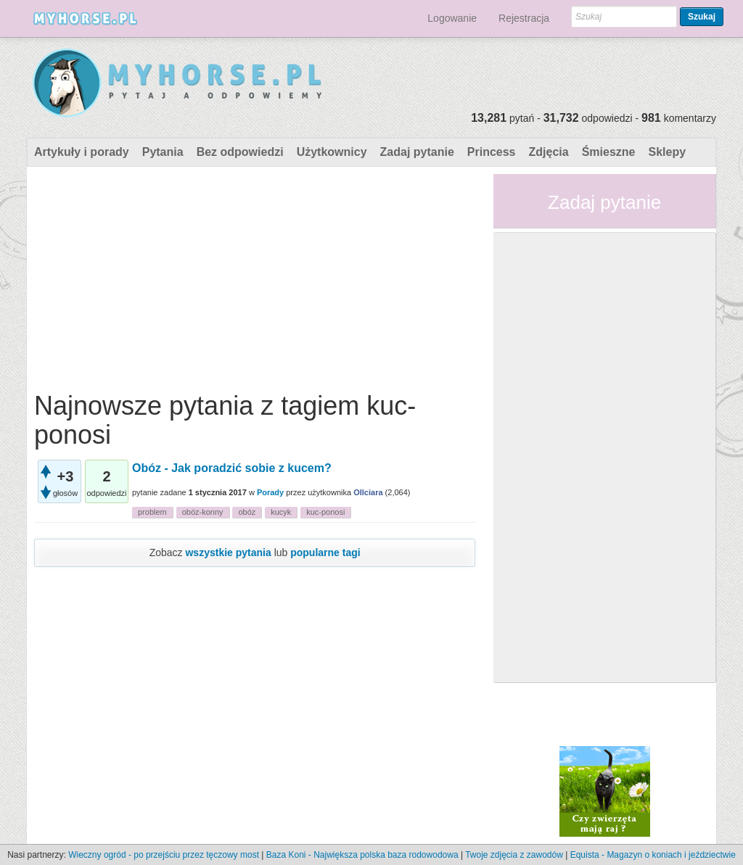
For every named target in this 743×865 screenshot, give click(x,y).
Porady (270, 492)
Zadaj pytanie (417, 152)
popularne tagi (325, 552)
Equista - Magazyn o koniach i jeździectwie (653, 855)
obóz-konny (202, 512)
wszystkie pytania (228, 552)
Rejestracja (523, 18)
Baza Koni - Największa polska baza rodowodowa (362, 855)
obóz (246, 512)
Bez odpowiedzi (240, 152)
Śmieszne (609, 152)
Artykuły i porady (81, 152)
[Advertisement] (254, 275)
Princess (491, 152)
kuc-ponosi (325, 512)
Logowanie (452, 18)
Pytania (163, 152)
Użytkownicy (332, 152)
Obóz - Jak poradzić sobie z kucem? (232, 468)
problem (152, 512)
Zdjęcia (549, 152)
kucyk (281, 512)
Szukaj (701, 17)
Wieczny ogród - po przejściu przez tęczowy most (163, 855)
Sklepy (667, 152)
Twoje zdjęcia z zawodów (514, 855)
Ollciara (367, 492)
